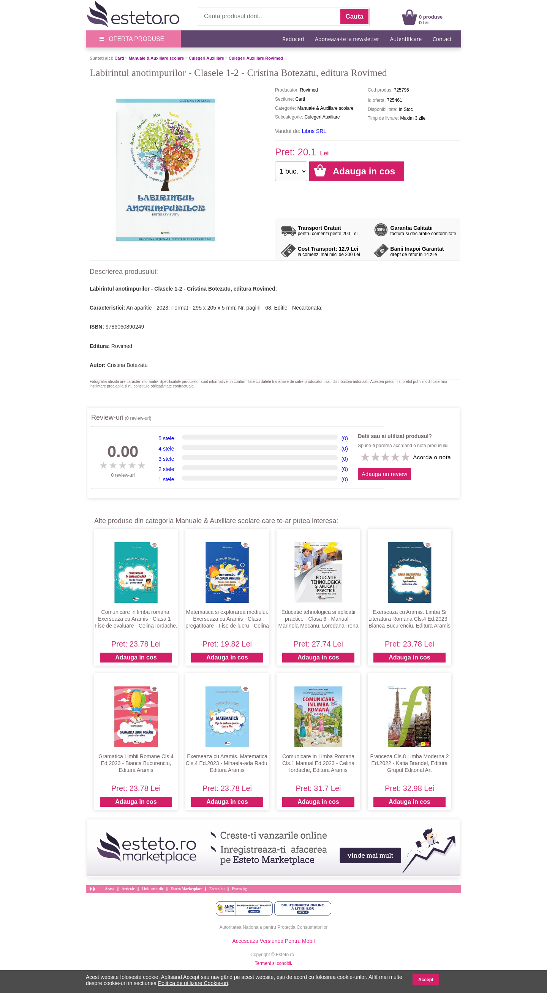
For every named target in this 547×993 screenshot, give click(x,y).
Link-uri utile (153, 889)
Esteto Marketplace (186, 889)
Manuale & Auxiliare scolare (156, 58)
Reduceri (293, 39)
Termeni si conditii (273, 963)
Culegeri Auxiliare (206, 58)
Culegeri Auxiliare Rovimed (256, 58)
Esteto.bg (239, 889)
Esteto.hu (216, 889)
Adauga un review (384, 474)
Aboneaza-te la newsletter (347, 39)
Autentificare (406, 39)
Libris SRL (314, 131)
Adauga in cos (136, 657)
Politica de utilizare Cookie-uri (193, 983)
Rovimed (121, 346)
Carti (119, 58)
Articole (128, 889)
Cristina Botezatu (127, 365)
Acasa (110, 889)
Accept (425, 979)
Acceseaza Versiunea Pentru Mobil (273, 941)
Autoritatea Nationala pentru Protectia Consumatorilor (274, 927)
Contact (442, 39)
